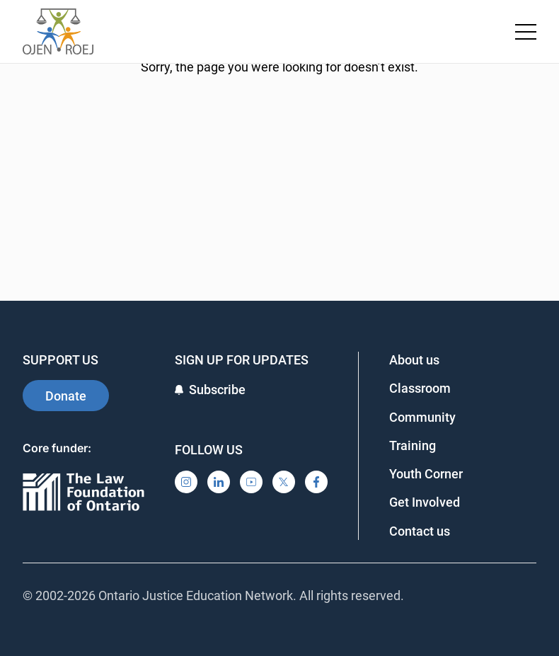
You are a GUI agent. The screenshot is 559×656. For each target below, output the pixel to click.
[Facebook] (316, 482)
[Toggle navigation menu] (526, 32)
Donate (65, 396)
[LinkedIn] (218, 482)
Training (412, 445)
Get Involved (424, 502)
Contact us (419, 531)
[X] (283, 482)
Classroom (420, 388)
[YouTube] (251, 482)
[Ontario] (83, 492)
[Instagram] (186, 482)
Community (422, 417)
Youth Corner (426, 473)
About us (414, 359)
